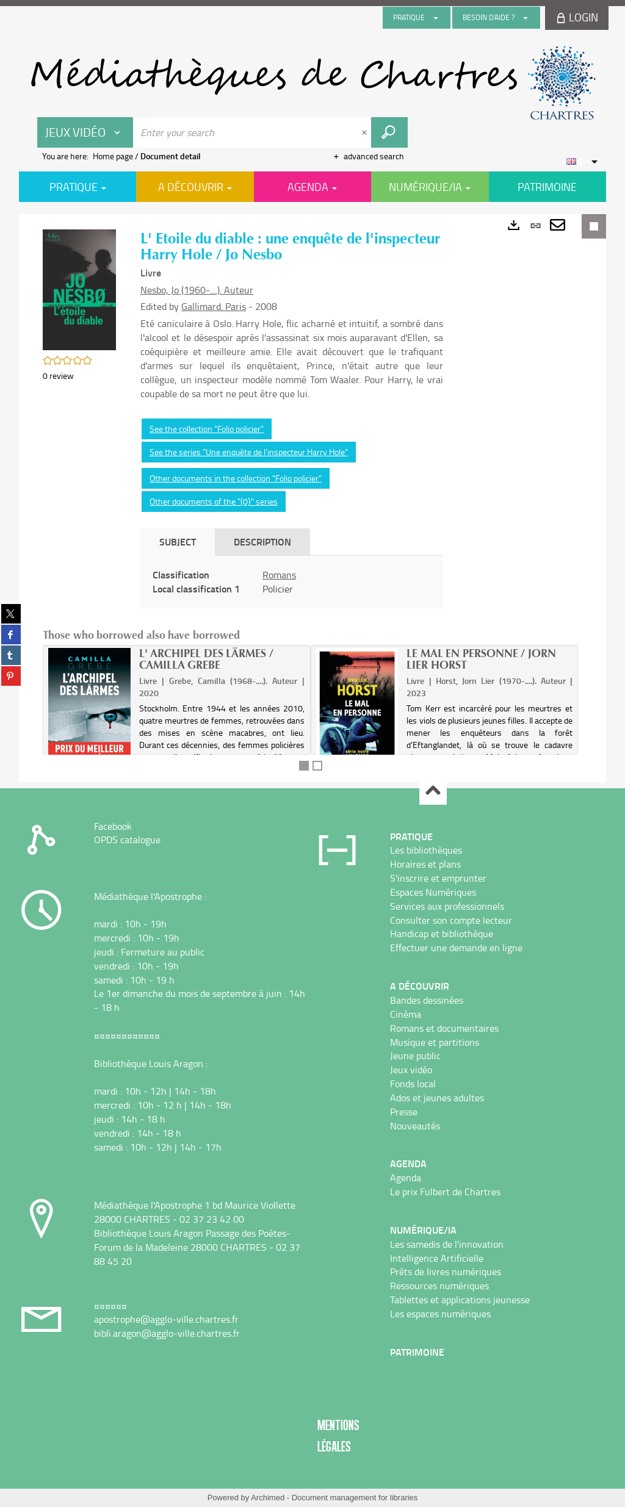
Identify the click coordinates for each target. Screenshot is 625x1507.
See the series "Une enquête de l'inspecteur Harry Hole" (249, 452)
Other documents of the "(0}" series (214, 501)
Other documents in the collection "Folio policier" (236, 478)
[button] (79, 288)
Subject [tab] (177, 541)
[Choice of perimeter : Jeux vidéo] (85, 132)
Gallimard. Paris (213, 306)
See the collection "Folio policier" (207, 428)
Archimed (267, 1497)
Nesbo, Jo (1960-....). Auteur (196, 290)
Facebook (113, 826)
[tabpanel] (292, 582)
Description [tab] (262, 541)
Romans (279, 574)
